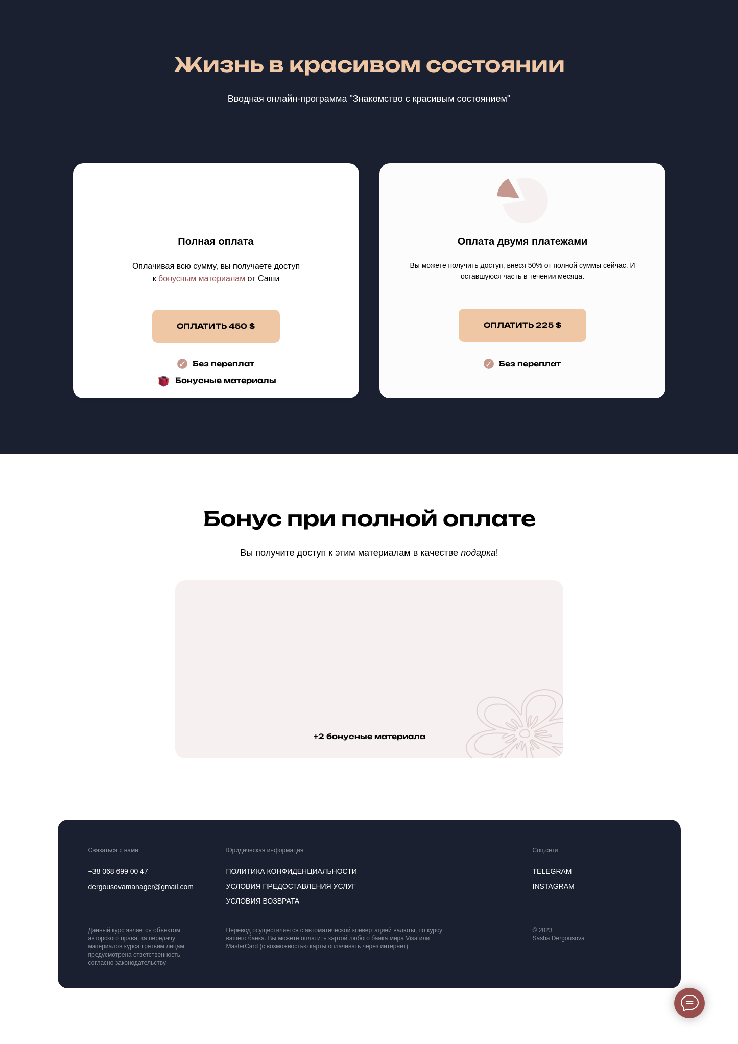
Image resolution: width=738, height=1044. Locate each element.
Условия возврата (263, 901)
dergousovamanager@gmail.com (141, 887)
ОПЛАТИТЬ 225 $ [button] (522, 325)
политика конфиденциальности (291, 871)
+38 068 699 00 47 (118, 871)
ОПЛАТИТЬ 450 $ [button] (216, 326)
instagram (554, 886)
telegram (552, 871)
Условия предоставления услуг (291, 886)
